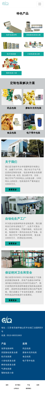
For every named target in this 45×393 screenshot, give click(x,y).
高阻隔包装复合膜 (33, 35)
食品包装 (11, 133)
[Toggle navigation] (39, 4)
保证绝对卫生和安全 (18, 272)
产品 (3, 343)
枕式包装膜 (11, 54)
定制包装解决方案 (22, 83)
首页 (7, 385)
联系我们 (28, 388)
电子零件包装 (33, 133)
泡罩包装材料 (11, 35)
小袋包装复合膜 (33, 54)
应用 (25, 343)
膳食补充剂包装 (33, 108)
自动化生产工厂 (15, 218)
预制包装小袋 (11, 73)
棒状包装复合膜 (8, 365)
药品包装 (11, 108)
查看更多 (13, 190)
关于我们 (11, 161)
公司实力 (16, 388)
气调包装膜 (6, 369)
